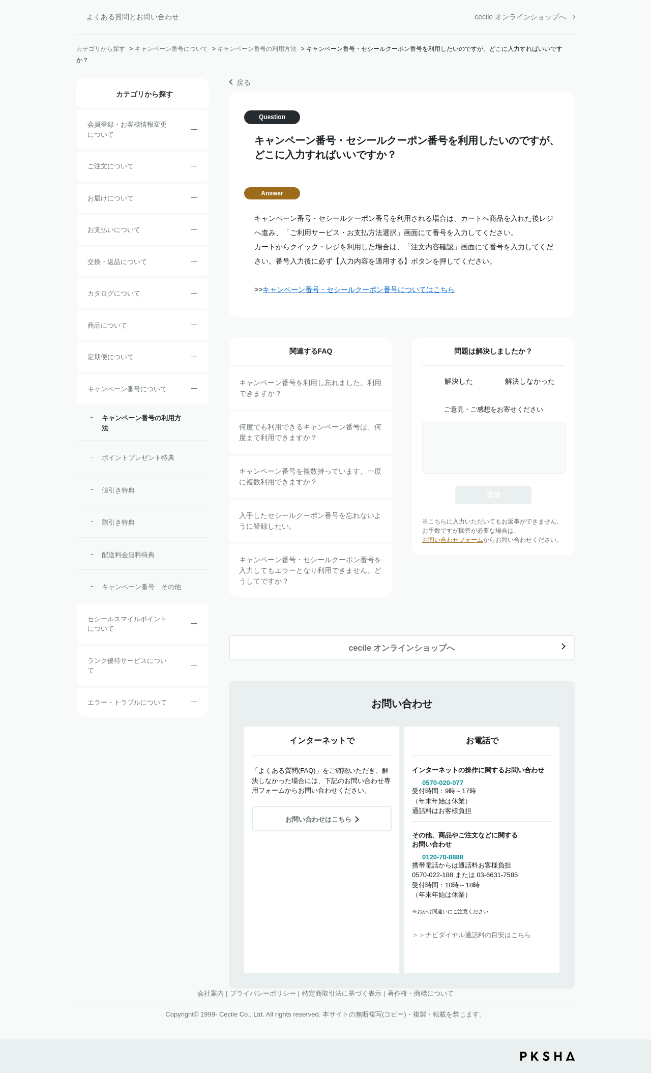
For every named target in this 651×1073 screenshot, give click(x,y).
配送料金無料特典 (128, 555)
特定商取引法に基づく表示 (341, 993)
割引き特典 (118, 522)
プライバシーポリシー (263, 993)
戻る (243, 82)
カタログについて (113, 293)
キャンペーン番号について (171, 48)
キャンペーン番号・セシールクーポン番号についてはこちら (358, 289)
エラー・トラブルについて (127, 702)
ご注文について (110, 166)
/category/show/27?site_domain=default (194, 390)
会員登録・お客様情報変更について (127, 129)
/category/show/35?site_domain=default (194, 295)
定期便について (110, 357)
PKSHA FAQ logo (547, 1056)
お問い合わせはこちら (318, 819)
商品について (107, 325)
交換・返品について (117, 262)
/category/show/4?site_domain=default (194, 327)
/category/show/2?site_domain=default (194, 168)
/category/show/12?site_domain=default (194, 263)
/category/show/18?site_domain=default (194, 231)
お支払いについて (113, 230)
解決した (459, 381)
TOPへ (635, 1009)
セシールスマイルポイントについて (127, 624)
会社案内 (210, 993)
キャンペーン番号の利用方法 (257, 48)
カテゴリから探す (100, 48)
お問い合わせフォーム (452, 539)
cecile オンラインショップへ (520, 17)
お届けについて (110, 198)
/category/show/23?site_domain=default (194, 704)
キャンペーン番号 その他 (141, 587)
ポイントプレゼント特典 (138, 457)
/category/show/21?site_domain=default (194, 131)
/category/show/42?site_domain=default (194, 625)
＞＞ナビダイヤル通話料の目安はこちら (471, 935)
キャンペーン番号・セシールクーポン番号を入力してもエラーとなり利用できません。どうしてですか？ (310, 570)
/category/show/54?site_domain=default (194, 667)
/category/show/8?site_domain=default (194, 199)
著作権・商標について (421, 993)
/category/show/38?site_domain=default (194, 359)
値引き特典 (118, 490)
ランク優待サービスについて (127, 666)
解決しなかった (530, 381)
